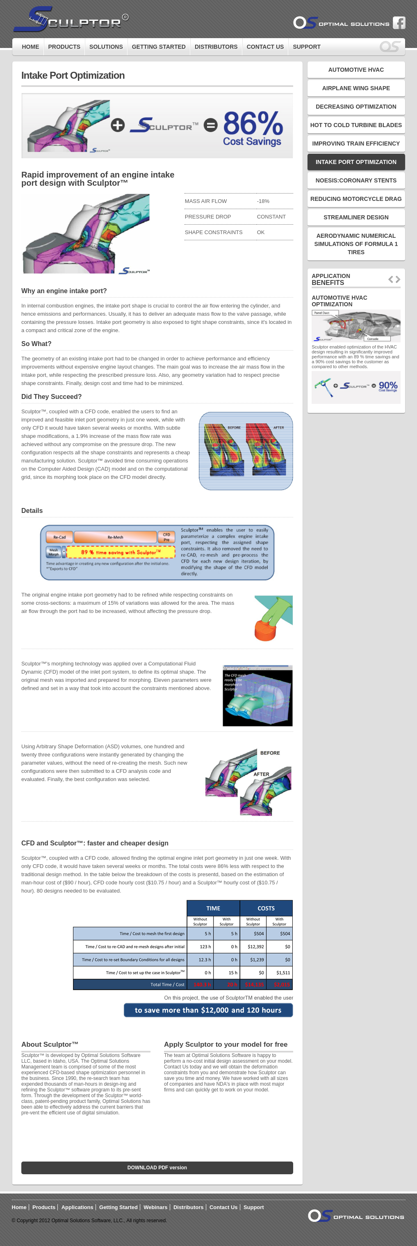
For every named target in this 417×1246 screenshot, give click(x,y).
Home (30, 46)
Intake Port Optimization (356, 162)
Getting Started (118, 1207)
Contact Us (265, 46)
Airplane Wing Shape (356, 88)
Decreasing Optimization (356, 106)
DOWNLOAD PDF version (157, 1168)
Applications (77, 1207)
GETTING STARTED (159, 46)
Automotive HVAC (356, 69)
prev (390, 279)
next (398, 279)
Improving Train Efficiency (356, 143)
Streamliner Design (356, 217)
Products (64, 46)
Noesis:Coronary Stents (356, 180)
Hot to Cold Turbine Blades (356, 125)
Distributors (216, 46)
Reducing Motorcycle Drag (356, 199)
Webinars (155, 1207)
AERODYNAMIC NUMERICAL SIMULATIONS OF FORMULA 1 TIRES (356, 243)
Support (307, 46)
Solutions (106, 46)
